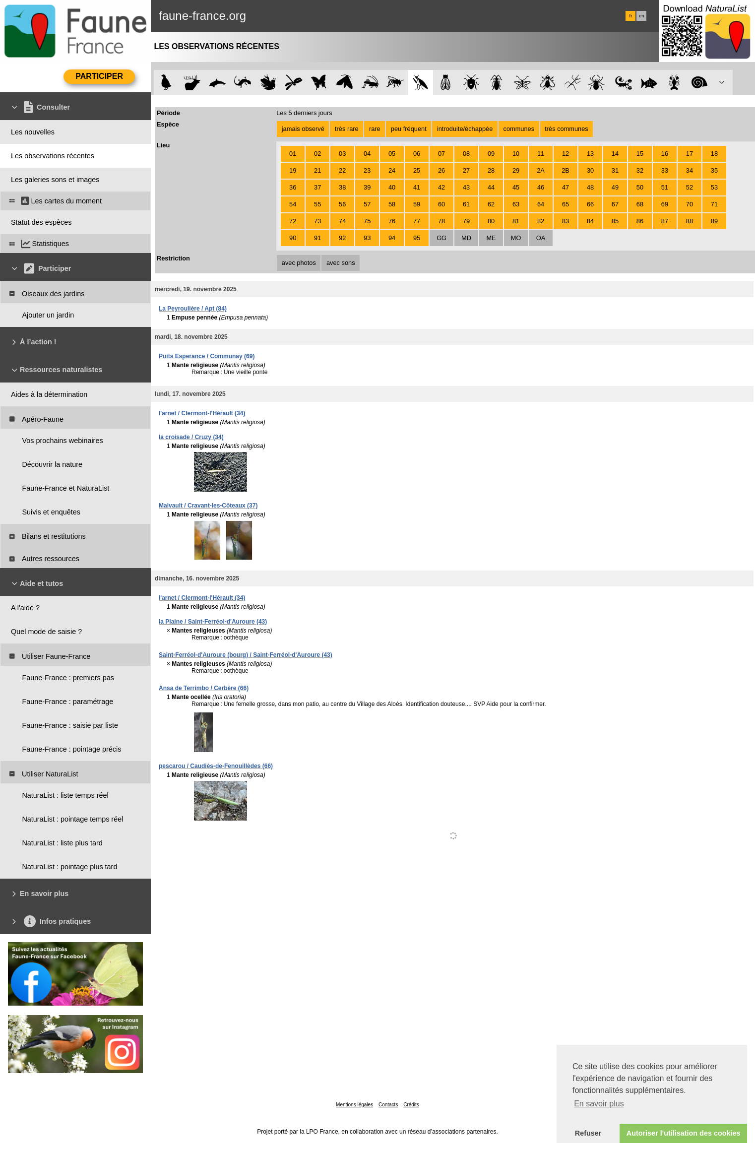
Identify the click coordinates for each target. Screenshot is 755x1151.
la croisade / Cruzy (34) (191, 437)
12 (565, 153)
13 (590, 153)
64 (540, 204)
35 (714, 170)
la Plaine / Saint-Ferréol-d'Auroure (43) (213, 621)
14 (615, 153)
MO (516, 238)
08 (466, 153)
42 (441, 187)
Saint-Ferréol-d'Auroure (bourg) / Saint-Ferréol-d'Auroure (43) (245, 654)
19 (292, 170)
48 (590, 187)
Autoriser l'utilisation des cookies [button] (684, 1133)
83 (565, 221)
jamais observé (303, 128)
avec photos (299, 262)
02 (317, 153)
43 (466, 187)
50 (639, 187)
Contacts (388, 1104)
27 (466, 170)
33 (664, 170)
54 (292, 204)
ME (491, 238)
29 (515, 170)
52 (689, 187)
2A (541, 170)
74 (342, 221)
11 (540, 153)
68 (639, 204)
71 (714, 204)
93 (367, 238)
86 (639, 221)
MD (466, 238)
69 (664, 204)
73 (317, 221)
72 (292, 221)
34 (689, 170)
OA (541, 238)
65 (565, 204)
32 (639, 170)
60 (441, 204)
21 (317, 170)
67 (615, 204)
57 (367, 204)
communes (519, 128)
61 (466, 204)
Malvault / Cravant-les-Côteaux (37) (208, 505)
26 (441, 170)
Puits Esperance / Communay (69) (206, 356)
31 (615, 170)
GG (441, 238)
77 (416, 221)
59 (416, 204)
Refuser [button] (588, 1133)
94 (391, 238)
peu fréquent (409, 128)
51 (664, 187)
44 (491, 187)
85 (615, 221)
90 (292, 238)
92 (342, 238)
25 (416, 170)
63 (515, 204)
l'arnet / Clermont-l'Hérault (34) (202, 413)
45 (515, 187)
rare (374, 128)
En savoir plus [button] (599, 1103)
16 (664, 153)
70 (689, 204)
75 (367, 221)
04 (367, 153)
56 (342, 204)
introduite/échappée (465, 128)
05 (391, 153)
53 (714, 187)
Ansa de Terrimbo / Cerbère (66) (204, 688)
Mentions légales (354, 1104)
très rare (347, 128)
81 (515, 221)
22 (342, 170)
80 (491, 221)
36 (292, 187)
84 (590, 221)
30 (590, 170)
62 (491, 204)
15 (639, 153)
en (641, 15)
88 (689, 221)
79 (466, 221)
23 (367, 170)
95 (416, 238)
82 (540, 221)
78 (441, 221)
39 (367, 187)
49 (615, 187)
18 (714, 153)
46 (540, 187)
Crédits (411, 1104)
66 (590, 204)
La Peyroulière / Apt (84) (193, 308)
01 (292, 153)
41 (416, 187)
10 (515, 153)
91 (317, 238)
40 (391, 187)
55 (317, 204)
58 (391, 204)
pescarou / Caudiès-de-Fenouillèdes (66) (216, 766)
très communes (566, 128)
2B (565, 170)
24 (391, 170)
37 (317, 187)
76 (391, 221)
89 (714, 221)
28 (491, 170)
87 (664, 221)
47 (565, 187)
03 (342, 153)
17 (689, 153)
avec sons (340, 262)
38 (342, 187)
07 (441, 153)
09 (491, 153)
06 (416, 153)
